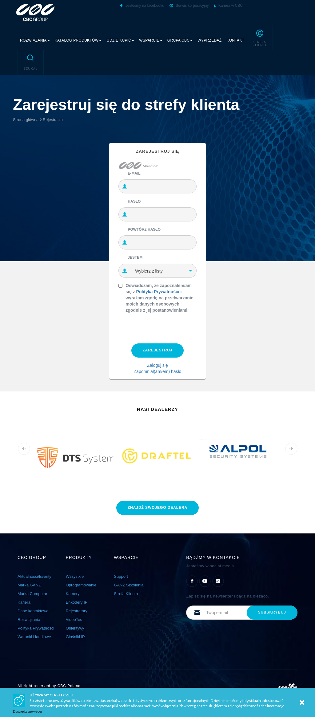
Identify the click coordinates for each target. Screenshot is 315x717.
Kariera (24, 602)
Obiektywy (75, 628)
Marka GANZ (29, 585)
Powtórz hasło (144, 229)
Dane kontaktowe (33, 611)
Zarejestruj (158, 350)
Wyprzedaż (209, 40)
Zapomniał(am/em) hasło (157, 371)
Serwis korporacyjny (189, 5)
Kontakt (235, 40)
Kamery (73, 593)
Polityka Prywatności (36, 628)
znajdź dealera (157, 507)
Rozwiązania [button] (35, 40)
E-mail (134, 173)
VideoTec (74, 619)
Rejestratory (76, 611)
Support (121, 576)
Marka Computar (32, 593)
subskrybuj (272, 612)
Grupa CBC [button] (180, 40)
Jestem (135, 257)
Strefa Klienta (126, 593)
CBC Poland (69, 686)
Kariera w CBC (228, 5)
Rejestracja (53, 119)
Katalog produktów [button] (78, 40)
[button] (260, 37)
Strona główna (25, 119)
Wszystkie (75, 576)
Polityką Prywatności (157, 291)
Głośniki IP (75, 636)
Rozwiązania (29, 619)
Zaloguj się (157, 365)
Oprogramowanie (81, 585)
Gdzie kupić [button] (120, 40)
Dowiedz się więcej (27, 711)
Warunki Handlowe (34, 636)
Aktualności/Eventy (34, 576)
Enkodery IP (77, 602)
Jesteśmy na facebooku (142, 5)
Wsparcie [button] (150, 40)
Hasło (134, 201)
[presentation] (165, 327)
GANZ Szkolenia (128, 585)
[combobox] (163, 271)
